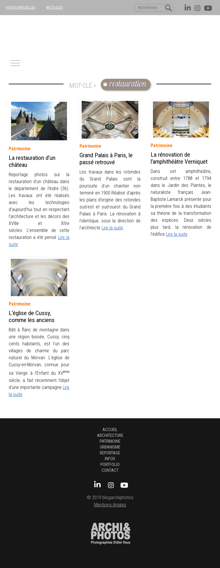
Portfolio (110, 464)
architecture (110, 435)
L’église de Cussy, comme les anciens (32, 317)
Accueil (110, 429)
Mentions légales (110, 505)
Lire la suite (112, 228)
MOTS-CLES (54, 8)
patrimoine (19, 148)
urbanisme (110, 447)
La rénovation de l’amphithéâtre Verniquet (179, 158)
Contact (110, 470)
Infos (110, 458)
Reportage (110, 453)
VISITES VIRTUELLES (20, 8)
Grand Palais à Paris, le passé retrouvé (106, 159)
